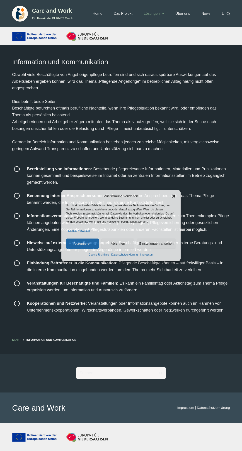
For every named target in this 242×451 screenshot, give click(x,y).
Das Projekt (123, 13)
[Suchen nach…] (115, 373)
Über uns (182, 13)
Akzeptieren (82, 243)
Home (97, 13)
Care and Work (52, 10)
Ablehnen (118, 243)
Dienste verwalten (79, 230)
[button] (174, 196)
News (206, 13)
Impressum (146, 254)
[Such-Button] (160, 373)
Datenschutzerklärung (124, 254)
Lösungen (155, 13)
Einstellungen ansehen (156, 243)
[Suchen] (228, 13)
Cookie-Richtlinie (99, 254)
